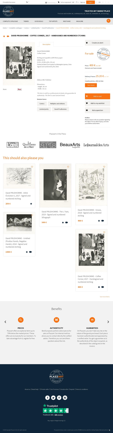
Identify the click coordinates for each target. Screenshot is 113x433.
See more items (105, 297)
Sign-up (82, 2)
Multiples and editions (57, 104)
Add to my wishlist (95, 103)
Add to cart (94, 96)
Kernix (107, 430)
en (99, 2)
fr (96, 2)
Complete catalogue (15, 28)
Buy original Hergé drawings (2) (56, 421)
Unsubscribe (64, 389)
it (105, 2)
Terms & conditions (82, 389)
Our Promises (54, 389)
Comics (26, 28)
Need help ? (35, 389)
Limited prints (35, 28)
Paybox (97, 430)
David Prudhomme (48, 28)
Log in (90, 2)
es (108, 2)
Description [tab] (46, 44)
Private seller (45, 389)
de (103, 2)
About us (27, 389)
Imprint (72, 389)
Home (5, 28)
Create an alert (94, 43)
